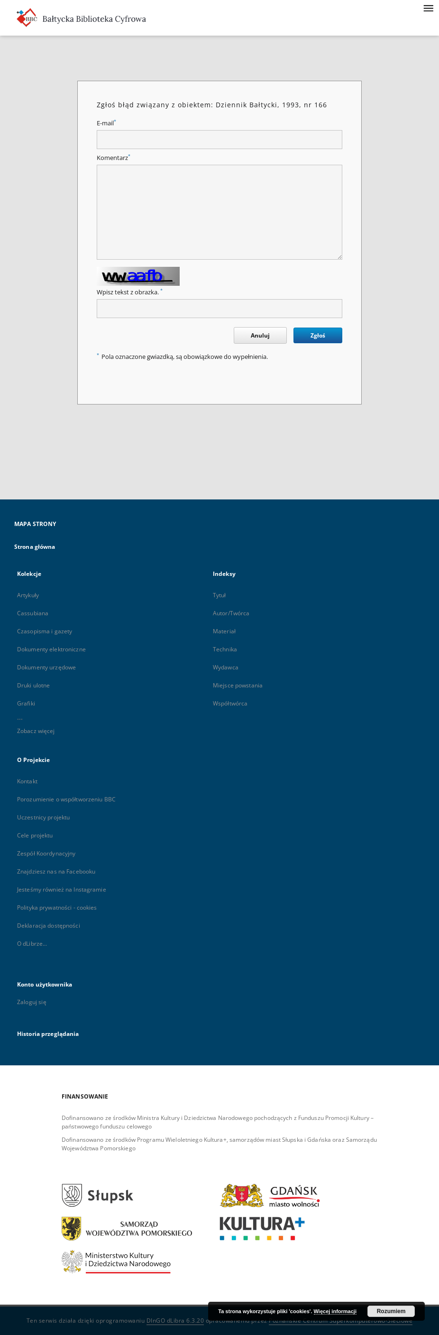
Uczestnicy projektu (43, 817)
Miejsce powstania (238, 685)
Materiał (224, 631)
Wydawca (225, 667)
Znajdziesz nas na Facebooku (56, 871)
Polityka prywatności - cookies (57, 907)
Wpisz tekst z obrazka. (130, 292)
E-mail (106, 123)
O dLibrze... (32, 944)
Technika (225, 649)
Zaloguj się (31, 1002)
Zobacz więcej (36, 731)
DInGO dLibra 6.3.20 (175, 1320)
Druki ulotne (33, 685)
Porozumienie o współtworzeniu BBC (66, 799)
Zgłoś (318, 335)
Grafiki (26, 703)
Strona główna (34, 547)
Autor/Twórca (231, 613)
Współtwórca (230, 703)
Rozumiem (391, 1311)
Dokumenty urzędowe (46, 667)
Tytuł (219, 595)
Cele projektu (35, 835)
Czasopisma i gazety (44, 631)
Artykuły (28, 595)
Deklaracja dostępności (48, 925)
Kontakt (27, 781)
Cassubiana (32, 613)
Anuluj (260, 335)
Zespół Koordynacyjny (46, 853)
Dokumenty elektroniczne (51, 649)
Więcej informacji (335, 1311)
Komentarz (113, 158)
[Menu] (428, 7)
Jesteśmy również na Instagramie (61, 889)
